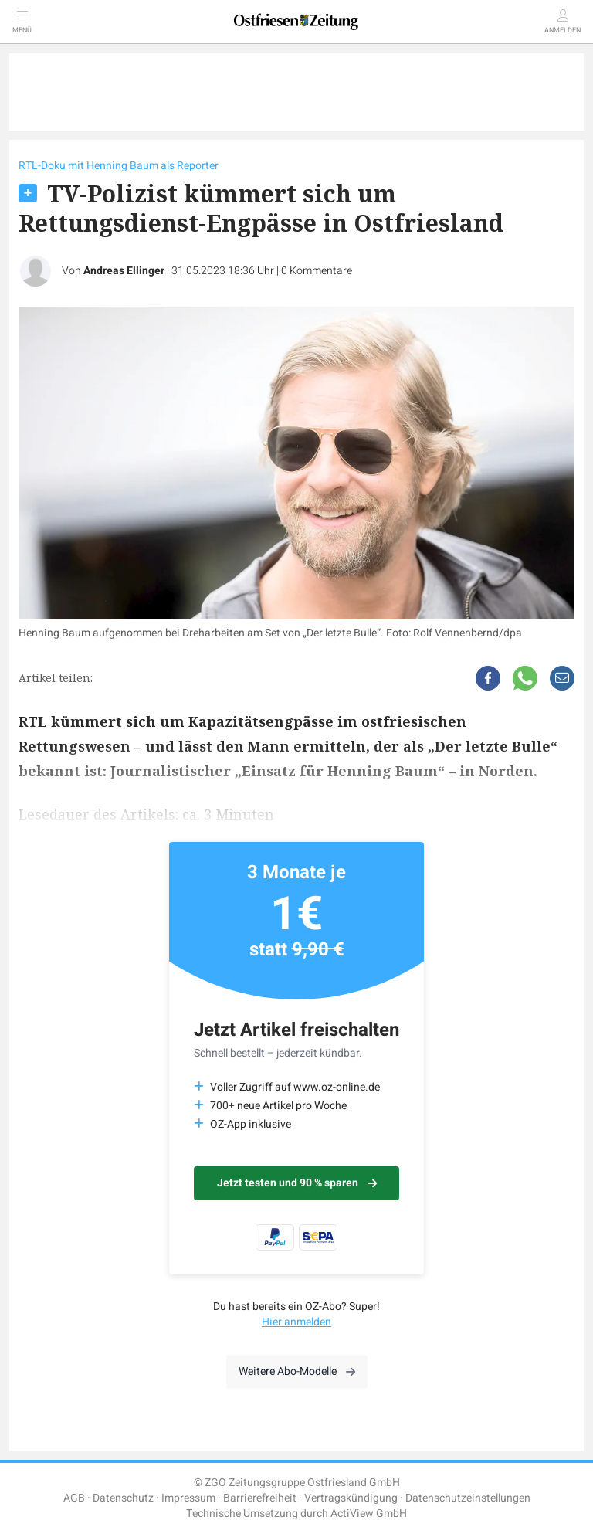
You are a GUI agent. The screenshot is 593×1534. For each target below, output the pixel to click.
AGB (74, 1498)
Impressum (188, 1498)
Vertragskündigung (351, 1498)
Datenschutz (123, 1498)
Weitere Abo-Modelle (297, 1371)
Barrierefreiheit (259, 1498)
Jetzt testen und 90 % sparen (297, 1183)
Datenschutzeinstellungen (467, 1498)
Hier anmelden (296, 1322)
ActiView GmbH (368, 1513)
